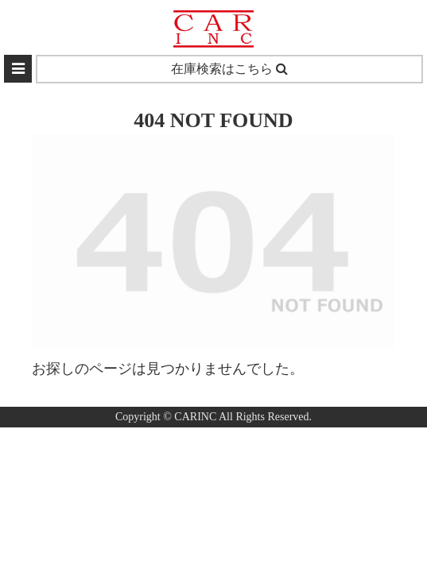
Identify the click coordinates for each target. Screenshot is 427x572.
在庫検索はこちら (229, 68)
